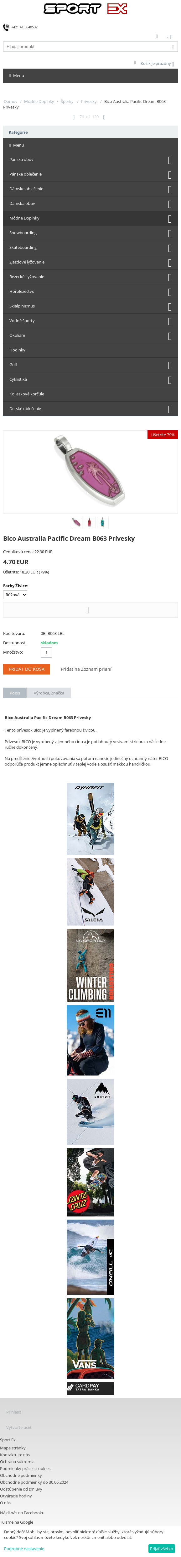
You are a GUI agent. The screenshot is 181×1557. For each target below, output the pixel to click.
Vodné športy (22, 320)
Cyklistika (18, 379)
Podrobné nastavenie (24, 1548)
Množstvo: (13, 652)
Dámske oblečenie (26, 188)
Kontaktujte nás (15, 1455)
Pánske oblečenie (25, 174)
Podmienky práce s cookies (25, 1468)
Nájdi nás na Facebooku (22, 1513)
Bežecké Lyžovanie (26, 276)
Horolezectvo (21, 291)
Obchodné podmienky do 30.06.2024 (34, 1482)
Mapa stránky (13, 1448)
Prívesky (89, 101)
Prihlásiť (13, 1412)
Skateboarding (23, 247)
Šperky (68, 101)
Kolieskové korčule (26, 394)
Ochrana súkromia (17, 1461)
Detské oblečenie (25, 408)
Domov (11, 101)
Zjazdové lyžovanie (26, 262)
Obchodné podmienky (21, 1475)
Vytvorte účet (19, 1427)
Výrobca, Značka (49, 693)
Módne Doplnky (39, 101)
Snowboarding (23, 232)
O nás (5, 1503)
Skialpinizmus (22, 306)
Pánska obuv (21, 159)
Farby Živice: (15, 585)
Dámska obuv (22, 203)
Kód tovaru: (14, 633)
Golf (13, 364)
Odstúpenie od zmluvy (21, 1489)
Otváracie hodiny (16, 1496)
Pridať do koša (26, 669)
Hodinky (17, 350)
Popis (15, 693)
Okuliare (17, 335)
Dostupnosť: (14, 643)
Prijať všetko (161, 1548)
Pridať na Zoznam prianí (86, 669)
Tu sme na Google (16, 1522)
